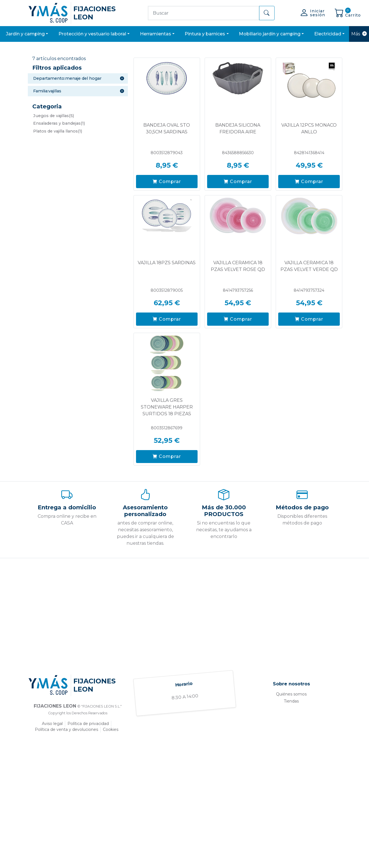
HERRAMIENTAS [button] (155, 34)
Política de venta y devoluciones (66, 729)
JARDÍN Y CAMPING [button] (25, 34)
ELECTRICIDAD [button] (327, 34)
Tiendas (291, 701)
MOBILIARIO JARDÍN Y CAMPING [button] (269, 34)
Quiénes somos (291, 694)
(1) (59, 123)
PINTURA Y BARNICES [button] (205, 34)
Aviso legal (52, 723)
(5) (53, 115)
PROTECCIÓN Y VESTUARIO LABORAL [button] (92, 34)
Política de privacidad (88, 723)
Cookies (110, 729)
